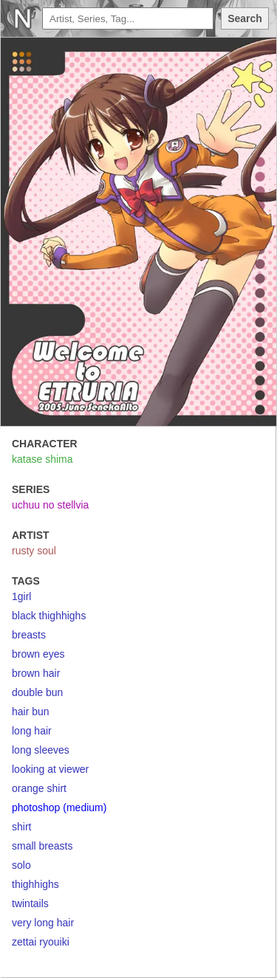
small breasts (42, 846)
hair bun (30, 711)
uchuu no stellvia (50, 505)
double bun (37, 692)
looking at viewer (50, 769)
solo (21, 865)
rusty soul (34, 551)
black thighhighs (49, 615)
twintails (30, 903)
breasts (29, 635)
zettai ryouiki (40, 942)
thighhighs (35, 884)
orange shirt (39, 788)
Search (245, 18)
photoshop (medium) (59, 807)
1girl (21, 596)
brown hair (36, 673)
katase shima (42, 459)
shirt (21, 827)
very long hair (43, 923)
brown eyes (38, 654)
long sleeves (40, 750)
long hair (32, 731)
